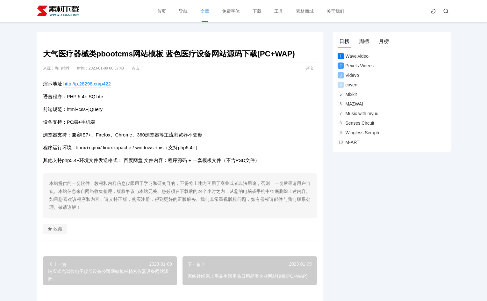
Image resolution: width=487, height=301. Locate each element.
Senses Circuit (356, 123)
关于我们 (335, 11)
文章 (204, 11)
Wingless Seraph (358, 132)
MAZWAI (350, 103)
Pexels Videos (356, 65)
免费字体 (230, 11)
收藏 (55, 228)
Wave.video (353, 56)
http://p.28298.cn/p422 (87, 83)
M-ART (349, 142)
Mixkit (347, 94)
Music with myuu (358, 113)
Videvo (348, 75)
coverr (348, 84)
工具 (278, 11)
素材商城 (304, 11)
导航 (182, 11)
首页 (160, 11)
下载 (256, 11)
